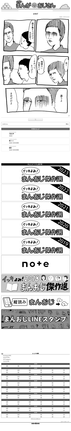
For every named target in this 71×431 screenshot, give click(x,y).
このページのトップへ (65, 421)
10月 (30, 370)
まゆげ (35, 14)
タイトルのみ (6, 359)
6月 (7, 372)
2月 (30, 366)
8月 (52, 370)
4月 (7, 366)
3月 (18, 366)
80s (67, 124)
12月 (7, 370)
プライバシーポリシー (35, 418)
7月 (64, 370)
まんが (4, 357)
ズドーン (5, 124)
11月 (18, 370)
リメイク (5, 361)
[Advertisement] (35, 157)
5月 (18, 372)
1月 (41, 366)
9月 (41, 370)
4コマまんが (6, 355)
